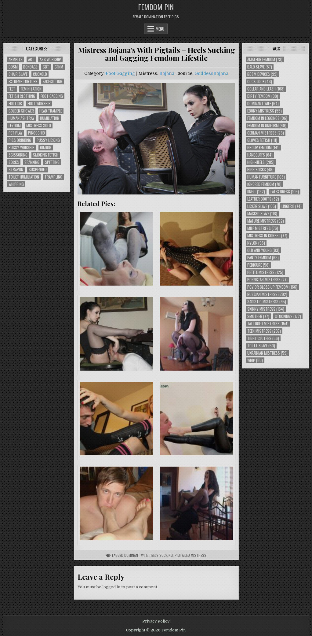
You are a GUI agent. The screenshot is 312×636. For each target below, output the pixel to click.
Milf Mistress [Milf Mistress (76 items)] (262, 228)
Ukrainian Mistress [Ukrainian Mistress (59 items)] (267, 353)
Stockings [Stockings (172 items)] (288, 316)
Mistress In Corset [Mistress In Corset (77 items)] (267, 236)
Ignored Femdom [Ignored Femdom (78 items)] (264, 184)
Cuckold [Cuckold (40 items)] (40, 74)
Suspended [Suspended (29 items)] (38, 169)
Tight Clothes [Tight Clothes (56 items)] (263, 338)
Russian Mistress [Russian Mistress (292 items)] (267, 294)
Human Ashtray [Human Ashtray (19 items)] (21, 118)
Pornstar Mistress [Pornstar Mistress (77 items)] (267, 280)
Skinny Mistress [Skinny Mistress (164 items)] (265, 309)
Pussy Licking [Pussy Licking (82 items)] (48, 140)
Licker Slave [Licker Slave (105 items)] (261, 206)
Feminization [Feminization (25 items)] (31, 89)
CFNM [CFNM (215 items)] (59, 67)
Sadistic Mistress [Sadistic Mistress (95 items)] (266, 302)
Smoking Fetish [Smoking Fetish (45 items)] (45, 155)
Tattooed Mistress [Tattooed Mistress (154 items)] (267, 324)
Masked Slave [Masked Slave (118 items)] (262, 213)
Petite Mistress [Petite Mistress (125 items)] (265, 272)
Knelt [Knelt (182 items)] (256, 191)
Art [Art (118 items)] (31, 59)
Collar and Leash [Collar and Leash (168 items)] (266, 89)
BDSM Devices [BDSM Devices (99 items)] (262, 74)
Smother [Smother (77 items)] (258, 316)
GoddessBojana (211, 73)
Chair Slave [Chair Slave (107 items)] (18, 74)
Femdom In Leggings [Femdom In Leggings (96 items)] (267, 118)
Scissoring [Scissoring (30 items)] (18, 155)
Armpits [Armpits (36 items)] (16, 59)
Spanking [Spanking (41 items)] (31, 162)
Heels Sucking (161, 555)
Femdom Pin (156, 6)
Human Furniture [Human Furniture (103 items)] (266, 177)
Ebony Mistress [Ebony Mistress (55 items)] (264, 111)
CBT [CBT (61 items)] (46, 67)
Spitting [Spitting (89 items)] (52, 162)
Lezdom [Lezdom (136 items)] (15, 125)
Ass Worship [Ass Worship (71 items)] (50, 59)
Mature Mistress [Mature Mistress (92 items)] (265, 221)
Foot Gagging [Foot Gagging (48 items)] (52, 96)
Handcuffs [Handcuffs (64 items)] (260, 155)
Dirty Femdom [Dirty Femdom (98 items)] (262, 96)
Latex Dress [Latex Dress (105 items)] (284, 191)
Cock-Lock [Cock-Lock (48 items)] (259, 81)
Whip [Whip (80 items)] (255, 360)
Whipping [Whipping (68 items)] (16, 184)
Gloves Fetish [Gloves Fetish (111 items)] (262, 140)
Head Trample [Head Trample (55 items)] (50, 111)
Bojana (166, 73)
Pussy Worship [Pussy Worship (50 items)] (21, 147)
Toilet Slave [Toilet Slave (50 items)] (261, 346)
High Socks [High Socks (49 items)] (260, 169)
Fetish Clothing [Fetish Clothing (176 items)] (22, 96)
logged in (111, 587)
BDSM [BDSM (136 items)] (13, 67)
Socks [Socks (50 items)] (14, 162)
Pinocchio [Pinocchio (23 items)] (36, 133)
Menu (160, 29)
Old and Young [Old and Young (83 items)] (263, 250)
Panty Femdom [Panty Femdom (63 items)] (263, 258)
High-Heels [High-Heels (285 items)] (260, 162)
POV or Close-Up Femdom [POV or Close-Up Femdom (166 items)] (272, 287)
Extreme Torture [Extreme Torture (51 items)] (23, 81)
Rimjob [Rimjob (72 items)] (45, 147)
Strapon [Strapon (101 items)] (16, 169)
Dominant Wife (136, 555)
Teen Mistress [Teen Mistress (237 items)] (264, 331)
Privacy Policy (155, 621)
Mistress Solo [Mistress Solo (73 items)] (38, 125)
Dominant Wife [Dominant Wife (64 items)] (263, 103)
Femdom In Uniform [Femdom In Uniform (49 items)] (266, 125)
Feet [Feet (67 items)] (12, 89)
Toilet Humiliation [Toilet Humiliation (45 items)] (24, 177)
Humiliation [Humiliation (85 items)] (49, 118)
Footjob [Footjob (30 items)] (15, 103)
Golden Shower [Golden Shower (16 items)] (21, 111)
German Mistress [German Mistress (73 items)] (265, 133)
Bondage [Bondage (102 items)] (30, 67)
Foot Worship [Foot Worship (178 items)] (39, 103)
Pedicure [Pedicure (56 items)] (258, 265)
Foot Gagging (120, 73)
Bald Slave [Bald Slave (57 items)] (259, 67)
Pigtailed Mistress (190, 555)
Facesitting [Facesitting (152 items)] (52, 81)
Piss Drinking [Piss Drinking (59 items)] (20, 140)
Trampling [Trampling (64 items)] (53, 177)
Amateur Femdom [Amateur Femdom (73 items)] (264, 59)
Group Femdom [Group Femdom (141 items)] (263, 147)
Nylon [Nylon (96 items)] (256, 243)
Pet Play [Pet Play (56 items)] (16, 133)
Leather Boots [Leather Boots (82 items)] (263, 199)
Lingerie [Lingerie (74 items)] (291, 206)
